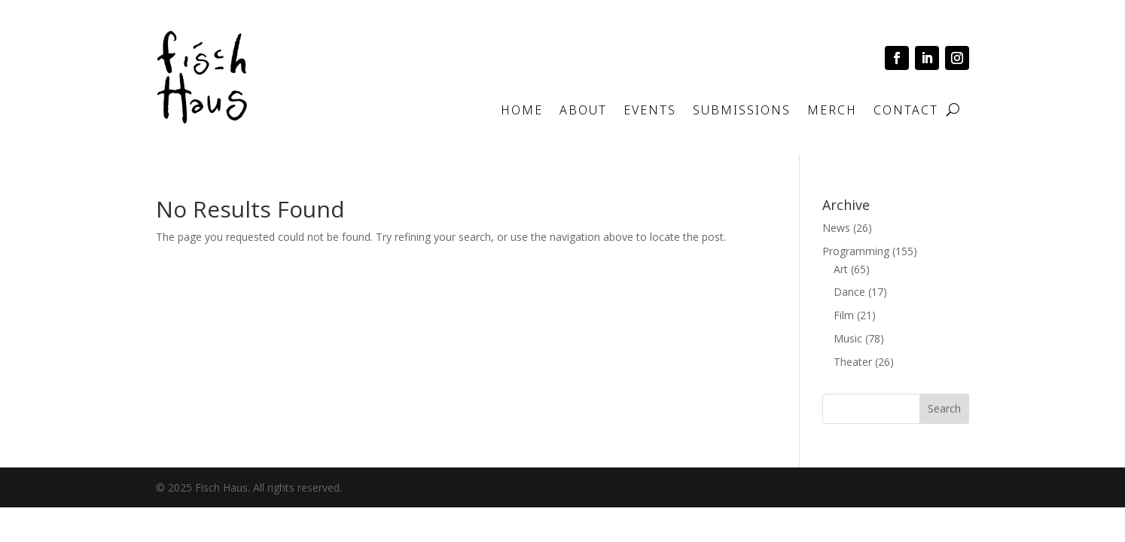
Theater (853, 362)
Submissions (742, 111)
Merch (832, 111)
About (583, 111)
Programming (855, 251)
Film (844, 315)
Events (649, 111)
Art (841, 269)
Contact (905, 111)
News (836, 228)
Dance (849, 292)
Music (848, 338)
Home (522, 111)
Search (944, 408)
